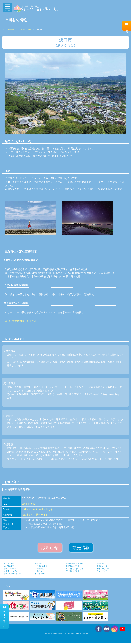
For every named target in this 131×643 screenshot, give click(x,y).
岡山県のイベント (72, 566)
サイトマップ (102, 571)
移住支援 (38, 563)
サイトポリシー (103, 569)
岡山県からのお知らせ (74, 563)
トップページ (9, 563)
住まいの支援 (42, 566)
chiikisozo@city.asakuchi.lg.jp (37, 509)
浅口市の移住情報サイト (35, 514)
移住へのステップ (10, 569)
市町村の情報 (25, 29)
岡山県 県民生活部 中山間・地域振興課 (63, 633)
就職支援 (40, 569)
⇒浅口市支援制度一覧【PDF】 (22, 321)
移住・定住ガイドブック (13, 574)
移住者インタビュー (11, 571)
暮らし (39, 571)
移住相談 (126, 25)
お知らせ (50, 547)
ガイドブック (4, 616)
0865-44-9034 (29, 503)
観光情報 (81, 547)
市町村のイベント (72, 571)
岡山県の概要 (9, 566)
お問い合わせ (102, 566)
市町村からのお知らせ (74, 569)
